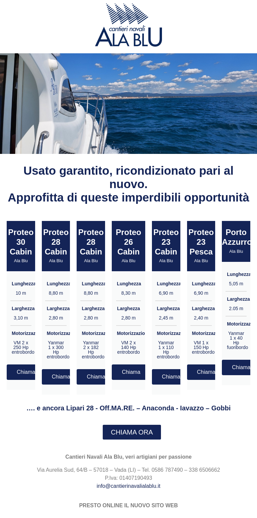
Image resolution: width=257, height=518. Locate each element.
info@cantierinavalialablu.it (129, 486)
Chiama (26, 372)
